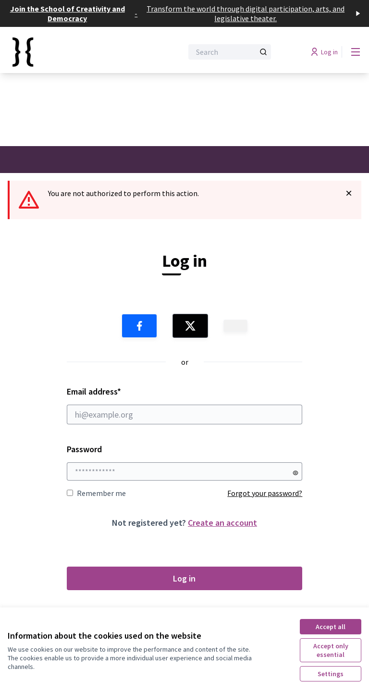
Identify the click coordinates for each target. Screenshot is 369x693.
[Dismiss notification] (349, 193)
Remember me (96, 493)
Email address (185, 405)
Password (84, 449)
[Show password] (295, 473)
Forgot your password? (264, 493)
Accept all (330, 626)
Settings (331, 673)
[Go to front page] (71, 52)
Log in (184, 578)
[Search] (229, 52)
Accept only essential (330, 650)
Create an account (222, 522)
